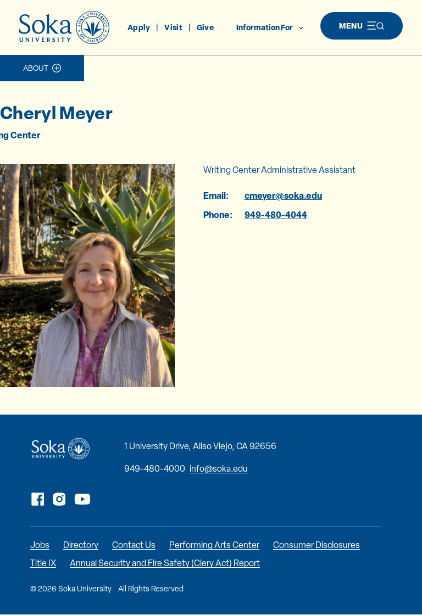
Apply (138, 27)
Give (205, 27)
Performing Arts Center (214, 545)
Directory (80, 545)
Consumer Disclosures (316, 545)
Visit (173, 27)
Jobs (39, 545)
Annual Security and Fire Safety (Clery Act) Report (165, 563)
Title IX (43, 563)
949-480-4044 (276, 215)
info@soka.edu (219, 468)
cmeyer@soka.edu (283, 195)
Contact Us (134, 545)
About (35, 68)
